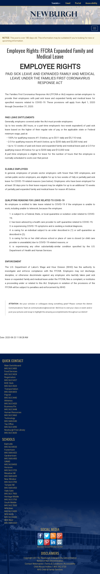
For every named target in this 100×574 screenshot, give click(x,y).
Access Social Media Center (50, 547)
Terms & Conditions (54, 564)
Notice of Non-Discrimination (50, 561)
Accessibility (91, 3)
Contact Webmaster (34, 564)
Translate (56, 3)
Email (68, 3)
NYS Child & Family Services (50, 569)
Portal (78, 3)
